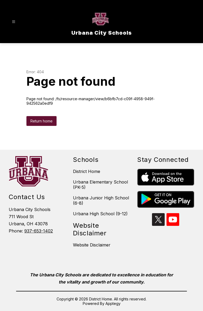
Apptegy (113, 303)
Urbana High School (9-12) (100, 213)
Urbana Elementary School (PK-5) (100, 184)
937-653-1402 (38, 231)
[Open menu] (14, 22)
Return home (41, 121)
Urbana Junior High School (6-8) (101, 200)
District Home (86, 171)
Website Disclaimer (91, 245)
